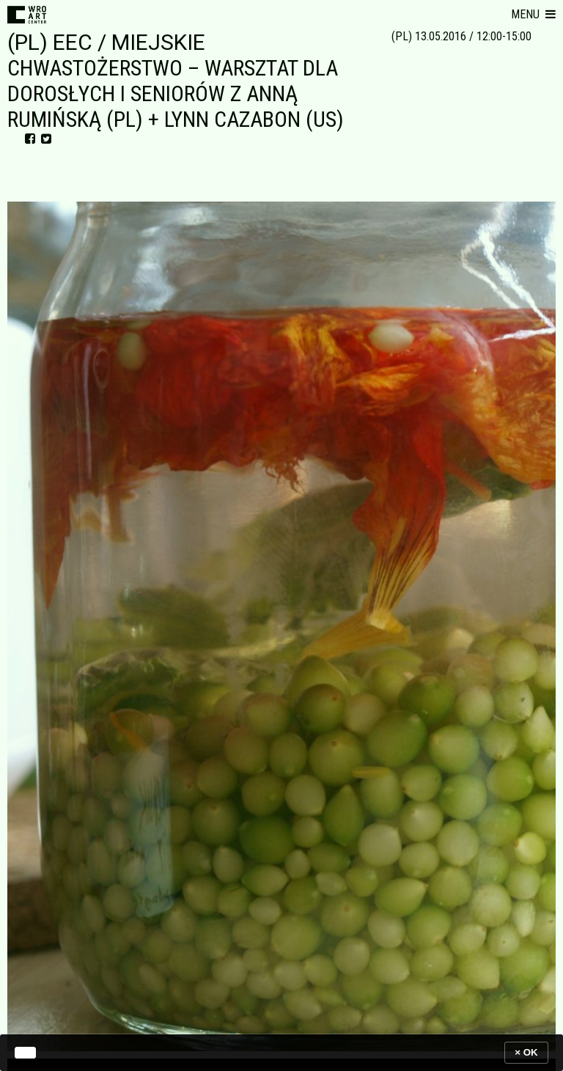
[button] (533, 14)
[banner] (281, 1052)
